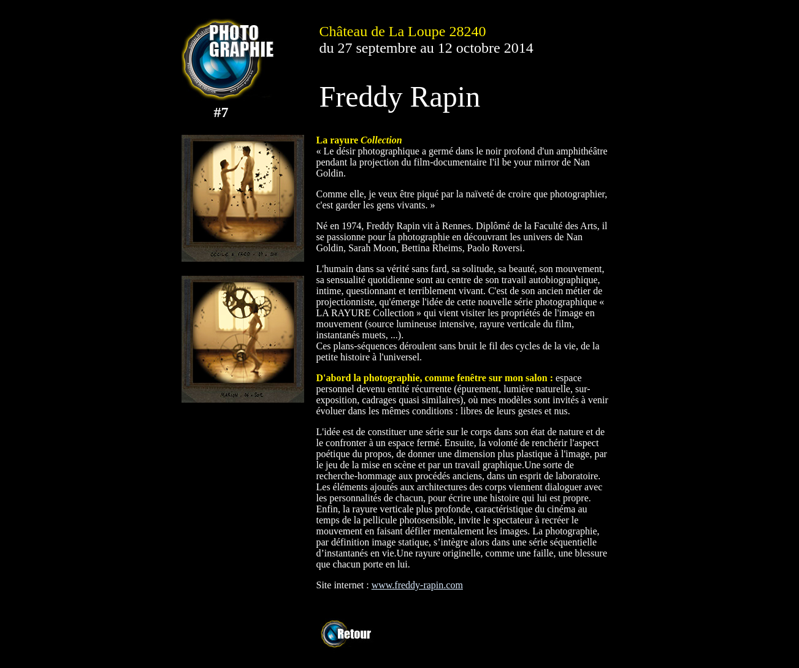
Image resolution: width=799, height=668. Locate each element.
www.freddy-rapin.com (417, 585)
